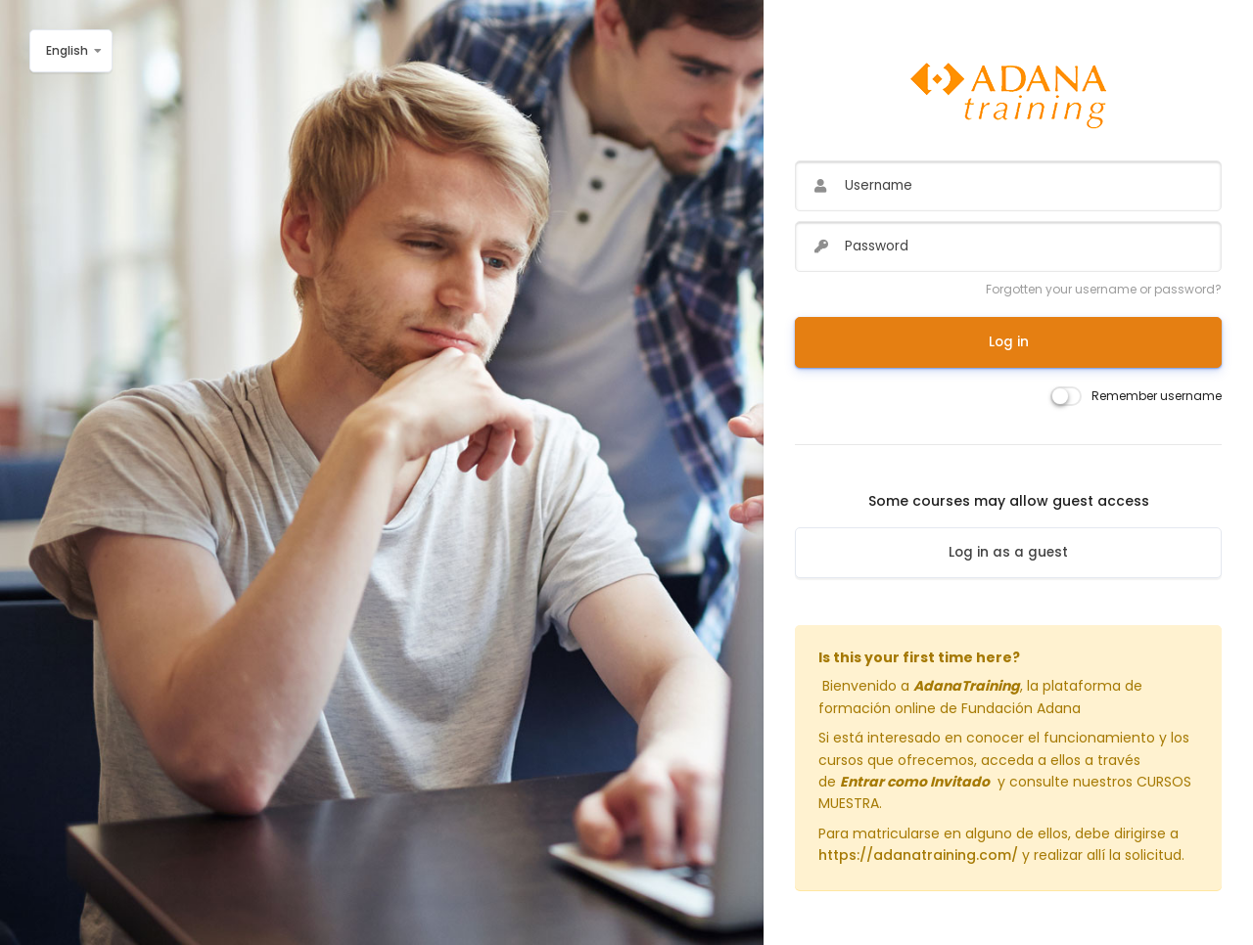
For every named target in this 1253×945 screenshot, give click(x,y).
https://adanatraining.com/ (918, 855)
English (67, 50)
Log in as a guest (1008, 552)
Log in (1009, 342)
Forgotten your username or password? (1104, 289)
